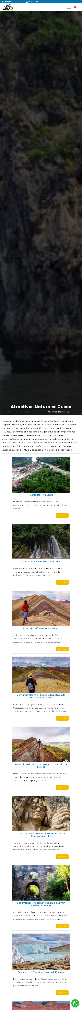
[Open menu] (69, 7)
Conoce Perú (21, 412)
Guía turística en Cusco (37, 412)
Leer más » (62, 515)
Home (11, 412)
